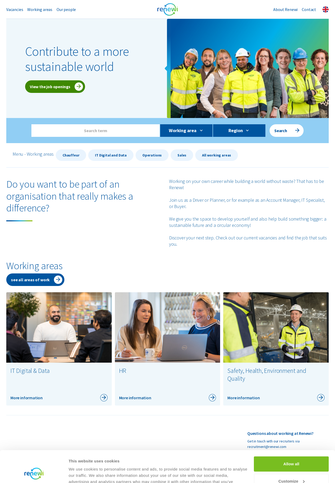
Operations (152, 155)
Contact (309, 9)
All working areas (216, 155)
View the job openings (50, 86)
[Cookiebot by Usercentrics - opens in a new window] (34, 473)
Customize (291, 451)
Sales (181, 155)
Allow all (291, 434)
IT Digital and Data (111, 155)
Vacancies (14, 9)
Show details (81, 472)
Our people (66, 9)
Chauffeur (71, 155)
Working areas (39, 9)
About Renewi (285, 9)
